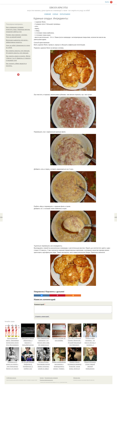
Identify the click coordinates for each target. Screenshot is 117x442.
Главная (47, 14)
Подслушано (65, 14)
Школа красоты (58, 7)
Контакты (42, 377)
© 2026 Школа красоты (11, 377)
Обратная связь (76, 377)
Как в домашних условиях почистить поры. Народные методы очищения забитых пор (18, 29)
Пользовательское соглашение (51, 377)
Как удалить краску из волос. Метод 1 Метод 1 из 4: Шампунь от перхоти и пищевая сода (18, 58)
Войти (107, 2)
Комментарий (39, 304)
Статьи (55, 14)
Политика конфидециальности (46, 380)
